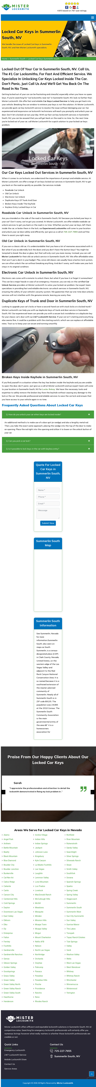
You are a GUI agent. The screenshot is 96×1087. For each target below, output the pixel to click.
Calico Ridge (9, 882)
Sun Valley (71, 920)
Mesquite (39, 912)
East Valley (8, 916)
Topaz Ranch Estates (75, 937)
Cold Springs (9, 903)
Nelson (38, 946)
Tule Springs (72, 941)
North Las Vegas (42, 950)
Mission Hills (40, 920)
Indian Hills (40, 839)
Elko (5, 924)
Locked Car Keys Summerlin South (43, 58)
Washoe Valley (73, 954)
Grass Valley (9, 976)
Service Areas (10, 1068)
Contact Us (9, 1064)
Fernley (7, 941)
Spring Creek (72, 890)
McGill (38, 903)
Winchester (71, 980)
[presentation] (3, 792)
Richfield (70, 835)
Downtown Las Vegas (13, 912)
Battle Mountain (11, 848)
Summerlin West (73, 912)
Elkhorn (7, 920)
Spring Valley (72, 895)
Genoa (6, 959)
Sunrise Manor (72, 924)
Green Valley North (12, 984)
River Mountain (73, 839)
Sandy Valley (72, 848)
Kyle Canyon (40, 860)
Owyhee (38, 963)
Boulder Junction (11, 869)
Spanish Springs (73, 882)
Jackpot (38, 848)
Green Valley (9, 980)
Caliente (7, 886)
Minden (38, 916)
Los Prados (40, 886)
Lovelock (39, 890)
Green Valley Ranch (12, 988)
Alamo (6, 835)
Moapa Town (40, 924)
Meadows (39, 907)
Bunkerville (8, 873)
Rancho (38, 993)
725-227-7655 (62, 1050)
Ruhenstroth (71, 843)
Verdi (68, 950)
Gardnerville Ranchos (13, 954)
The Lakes (71, 929)
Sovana (69, 877)
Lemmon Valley (42, 877)
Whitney (70, 971)
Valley (69, 946)
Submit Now (48, 523)
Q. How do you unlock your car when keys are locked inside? (48, 414)
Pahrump (39, 967)
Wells (68, 959)
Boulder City (9, 865)
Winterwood (71, 988)
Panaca (38, 971)
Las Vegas (39, 869)
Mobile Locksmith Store (15, 1059)
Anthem (7, 843)
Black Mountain (10, 856)
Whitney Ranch (73, 976)
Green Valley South (12, 993)
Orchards (39, 959)
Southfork (70, 873)
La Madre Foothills (43, 865)
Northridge (39, 954)
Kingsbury (39, 856)
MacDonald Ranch (43, 895)
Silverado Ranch (73, 860)
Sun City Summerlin (75, 916)
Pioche (38, 984)
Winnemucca (72, 984)
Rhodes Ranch (41, 1001)
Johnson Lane (41, 852)
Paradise (39, 976)
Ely (5, 929)
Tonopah (70, 933)
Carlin (6, 890)
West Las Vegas (73, 963)
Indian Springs (41, 843)
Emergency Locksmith (14, 1050)
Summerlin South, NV (67, 1056)
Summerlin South (18, 58)
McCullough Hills (42, 899)
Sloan (69, 865)
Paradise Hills (41, 980)
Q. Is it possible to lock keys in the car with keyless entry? (48, 449)
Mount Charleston (43, 937)
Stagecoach (71, 899)
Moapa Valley (41, 929)
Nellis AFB (39, 941)
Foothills (7, 946)
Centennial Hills (11, 899)
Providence (40, 988)
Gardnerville (9, 950)
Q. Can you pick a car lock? (48, 441)
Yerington (70, 993)
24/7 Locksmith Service (15, 1055)
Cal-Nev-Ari (9, 877)
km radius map (48, 580)
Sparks (69, 886)
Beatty (6, 852)
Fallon (6, 937)
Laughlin (39, 873)
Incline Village (41, 835)
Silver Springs (72, 856)
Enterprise (8, 933)
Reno (37, 997)
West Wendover (73, 967)
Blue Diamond (10, 860)
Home (5, 58)
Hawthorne (8, 997)
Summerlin (71, 903)
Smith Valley (72, 869)
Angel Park (8, 839)
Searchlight (71, 852)
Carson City (9, 895)
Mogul (38, 933)
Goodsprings (9, 971)
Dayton (7, 907)
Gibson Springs (10, 963)
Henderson (8, 1001)
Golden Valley (10, 967)
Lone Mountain (41, 882)
